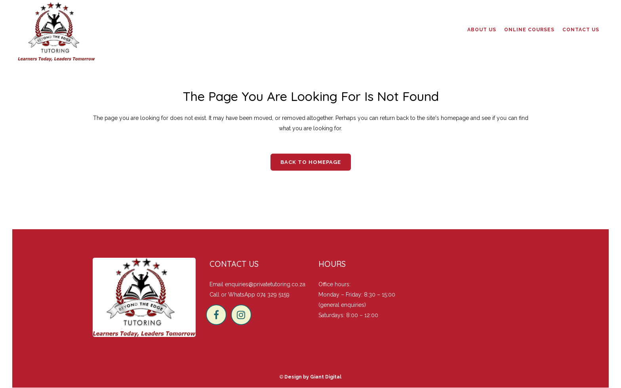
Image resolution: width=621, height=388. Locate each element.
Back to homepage (310, 162)
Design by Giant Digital (312, 377)
